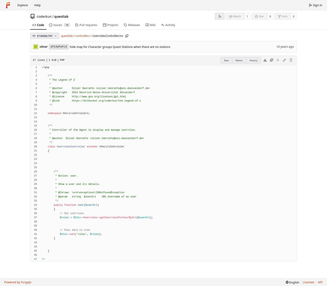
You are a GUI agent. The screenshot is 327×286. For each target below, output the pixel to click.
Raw (226, 60)
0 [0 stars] (270, 16)
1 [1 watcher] (247, 16)
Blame (239, 60)
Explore (23, 5)
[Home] (8, 5)
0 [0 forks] (293, 16)
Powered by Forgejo (17, 282)
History (253, 60)
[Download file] (265, 60)
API (320, 282)
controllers (82, 36)
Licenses (308, 282)
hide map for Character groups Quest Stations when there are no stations (120, 47)
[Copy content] (271, 60)
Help (37, 5)
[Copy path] (127, 36)
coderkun (44, 16)
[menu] (292, 282)
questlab (61, 16)
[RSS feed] (220, 16)
